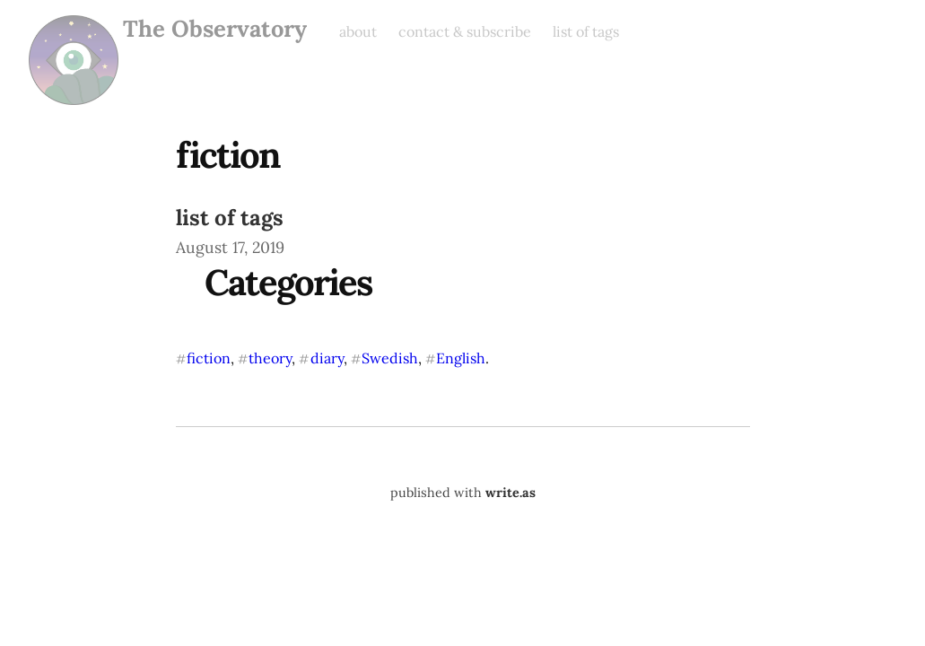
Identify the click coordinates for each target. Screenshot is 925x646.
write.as (510, 492)
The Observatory (215, 29)
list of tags (586, 31)
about (358, 31)
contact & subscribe (464, 31)
